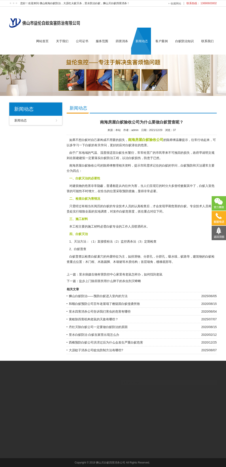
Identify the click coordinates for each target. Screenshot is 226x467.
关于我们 (62, 41)
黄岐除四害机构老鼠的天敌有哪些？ (93, 319)
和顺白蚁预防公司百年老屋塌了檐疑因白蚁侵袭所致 (104, 304)
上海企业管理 (75, 402)
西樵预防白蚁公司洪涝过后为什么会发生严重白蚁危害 (106, 342)
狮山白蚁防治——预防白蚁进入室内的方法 (98, 296)
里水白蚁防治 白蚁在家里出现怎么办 (94, 334)
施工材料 (94, 226)
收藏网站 (176, 3)
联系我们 (207, 41)
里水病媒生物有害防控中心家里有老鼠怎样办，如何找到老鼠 (120, 274)
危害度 (130, 211)
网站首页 (42, 41)
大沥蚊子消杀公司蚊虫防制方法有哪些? (96, 350)
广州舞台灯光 (55, 402)
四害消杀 (122, 41)
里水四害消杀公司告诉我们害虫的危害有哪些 (100, 311)
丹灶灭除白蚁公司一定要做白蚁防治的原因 (98, 327)
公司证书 (82, 41)
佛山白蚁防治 (35, 402)
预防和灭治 (194, 165)
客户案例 (161, 41)
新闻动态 (142, 41)
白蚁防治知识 (184, 41)
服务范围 (102, 41)
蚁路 (184, 256)
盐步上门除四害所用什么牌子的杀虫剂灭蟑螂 (110, 281)
